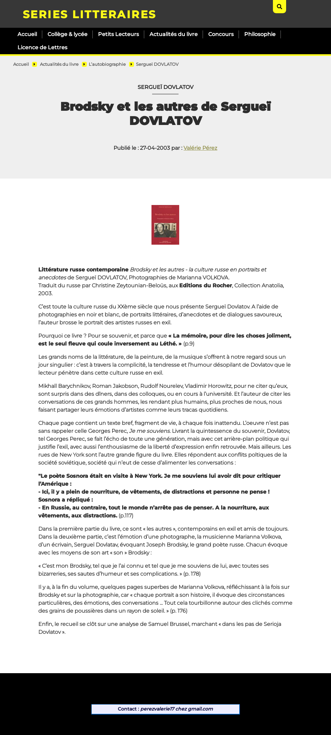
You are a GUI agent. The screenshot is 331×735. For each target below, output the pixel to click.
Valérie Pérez (200, 148)
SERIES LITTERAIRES (89, 14)
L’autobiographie (107, 64)
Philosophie (260, 34)
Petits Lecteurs (118, 34)
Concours (221, 34)
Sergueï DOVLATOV (157, 64)
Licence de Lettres (42, 47)
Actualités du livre (173, 34)
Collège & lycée (67, 34)
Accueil (27, 34)
